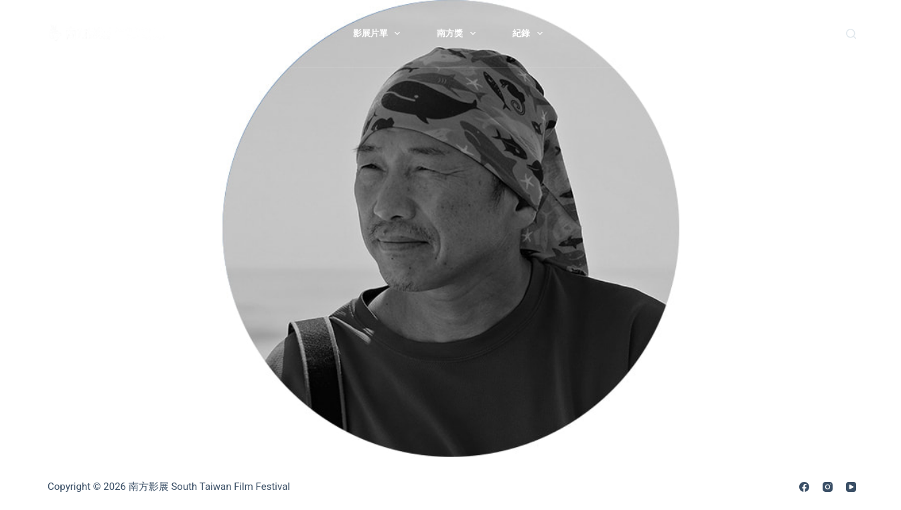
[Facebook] (804, 487)
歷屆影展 (596, 33)
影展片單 (379, 33)
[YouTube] (851, 487)
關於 (304, 33)
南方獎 (459, 33)
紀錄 (530, 33)
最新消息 (228, 33)
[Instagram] (828, 487)
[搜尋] (851, 34)
